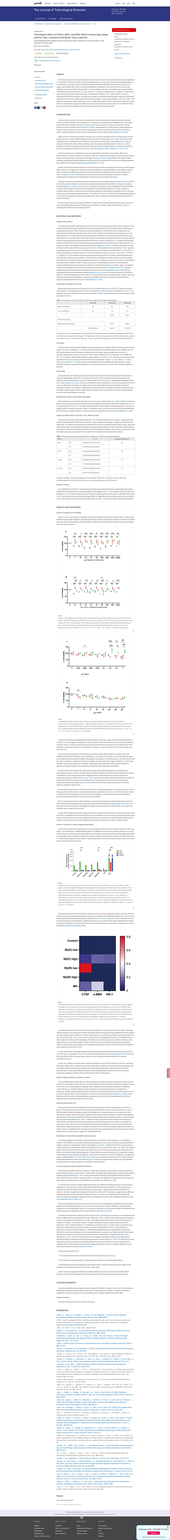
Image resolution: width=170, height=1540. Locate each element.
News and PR (72, 3)
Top (81, 1517)
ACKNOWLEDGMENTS (42, 90)
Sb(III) (43, 50)
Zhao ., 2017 (107, 792)
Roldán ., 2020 (69, 186)
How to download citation (122, 54)
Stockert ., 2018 (71, 383)
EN (129, 3)
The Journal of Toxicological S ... (53, 24)
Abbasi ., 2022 (78, 1119)
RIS (117, 37)
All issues (52, 18)
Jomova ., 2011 (122, 181)
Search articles (38, 1533)
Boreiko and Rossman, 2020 (75, 926)
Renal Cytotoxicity (62, 50)
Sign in (117, 3)
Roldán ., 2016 (75, 1157)
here (164, 1537)
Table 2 (120, 432)
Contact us (118, 58)
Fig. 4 (69, 1059)
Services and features (62, 1528)
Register (154, 1533)
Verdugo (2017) (116, 267)
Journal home (40, 18)
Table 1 (101, 293)
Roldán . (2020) (112, 401)
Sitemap (100, 1536)
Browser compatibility (105, 1528)
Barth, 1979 (81, 1206)
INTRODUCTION (40, 80)
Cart (123, 3)
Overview (58, 1526)
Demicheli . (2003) (96, 272)
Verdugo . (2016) (120, 1094)
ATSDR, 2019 (77, 1199)
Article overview (85, 24)
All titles (36, 1526)
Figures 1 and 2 (63, 517)
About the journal (66, 18)
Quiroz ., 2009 (108, 288)
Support (83, 3)
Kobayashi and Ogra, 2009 (115, 270)
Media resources (82, 1533)
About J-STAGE (59, 3)
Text (117, 50)
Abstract (38, 77)
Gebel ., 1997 (111, 1239)
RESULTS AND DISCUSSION (44, 87)
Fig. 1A (63, 742)
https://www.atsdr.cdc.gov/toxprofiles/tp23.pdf (71, 1325)
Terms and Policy (60, 1533)
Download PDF (122, 30)
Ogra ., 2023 (103, 149)
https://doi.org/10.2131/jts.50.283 (49, 61)
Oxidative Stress (74, 50)
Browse (48, 3)
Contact (100, 1533)
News (78, 1526)
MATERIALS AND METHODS (44, 84)
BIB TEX (118, 44)
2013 (116, 288)
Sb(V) (47, 50)
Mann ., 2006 (112, 139)
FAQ (99, 1531)
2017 (125, 149)
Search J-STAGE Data (41, 1536)
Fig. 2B (59, 761)
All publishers (38, 1531)
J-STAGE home (38, 24)
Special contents (82, 1531)
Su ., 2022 (87, 778)
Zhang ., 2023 (99, 158)
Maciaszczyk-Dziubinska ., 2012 (91, 163)
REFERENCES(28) (41, 95)
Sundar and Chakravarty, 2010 (113, 1054)
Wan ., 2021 (98, 1145)
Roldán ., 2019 (113, 189)
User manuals (102, 1526)
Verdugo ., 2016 (120, 132)
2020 (83, 1157)
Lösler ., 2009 (88, 127)
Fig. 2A (103, 756)
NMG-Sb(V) (52, 50)
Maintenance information (84, 1528)
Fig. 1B (117, 747)
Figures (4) (38, 98)
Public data (58, 1531)
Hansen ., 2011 (76, 1175)
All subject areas (39, 1528)
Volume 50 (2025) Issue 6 (72, 24)
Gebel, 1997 (77, 1047)
